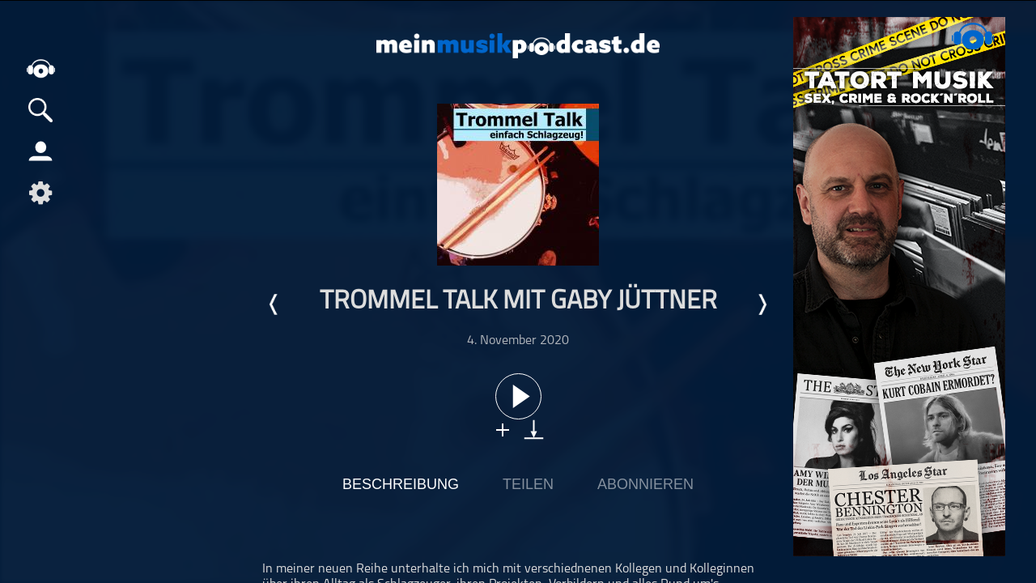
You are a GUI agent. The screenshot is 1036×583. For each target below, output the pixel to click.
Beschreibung (400, 484)
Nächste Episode (761, 304)
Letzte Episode (274, 304)
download (534, 429)
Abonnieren (645, 484)
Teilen (528, 484)
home (40, 68)
